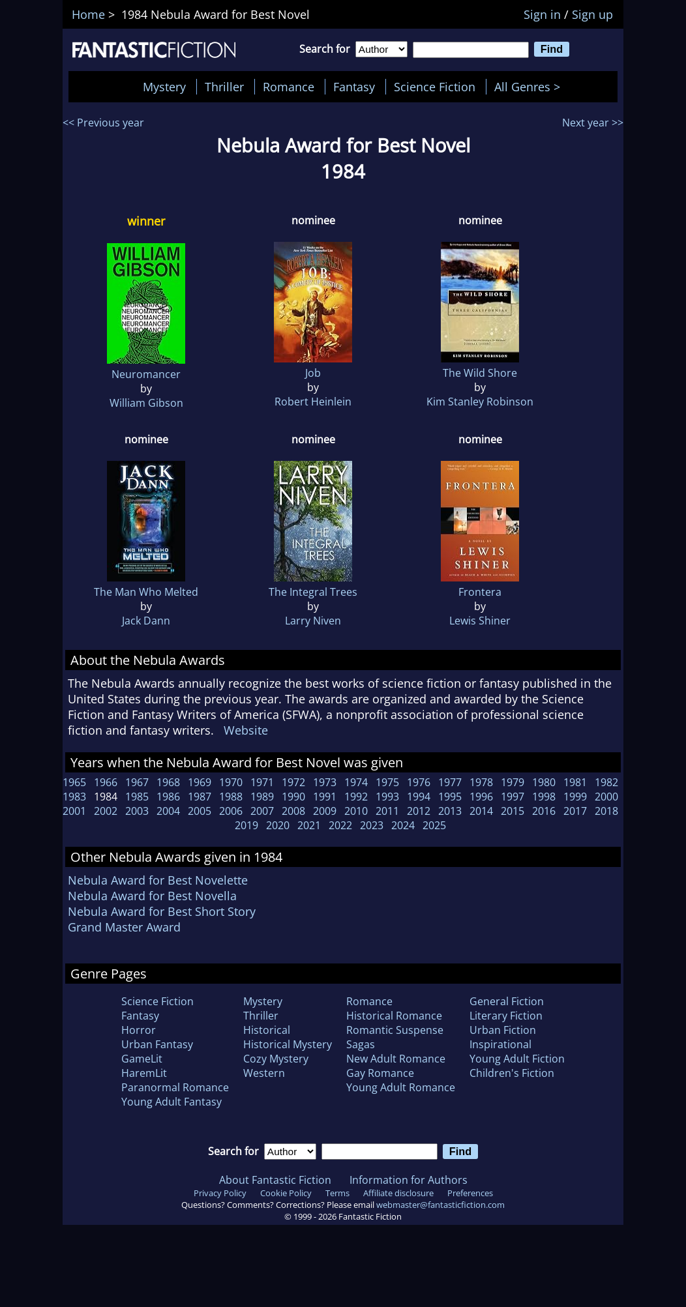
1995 (450, 796)
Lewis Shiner (480, 620)
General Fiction (507, 1001)
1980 (544, 782)
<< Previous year (103, 122)
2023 (371, 825)
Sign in (542, 14)
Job (313, 373)
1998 (544, 796)
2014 (481, 811)
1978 (481, 782)
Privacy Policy (220, 1193)
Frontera (479, 592)
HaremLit (144, 1073)
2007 (262, 811)
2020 (278, 825)
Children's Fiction (512, 1073)
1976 (418, 782)
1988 (231, 796)
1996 (481, 796)
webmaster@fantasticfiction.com (440, 1205)
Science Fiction (434, 87)
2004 (168, 811)
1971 (262, 782)
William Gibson (146, 403)
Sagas (360, 1044)
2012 (418, 811)
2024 (403, 825)
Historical (266, 1030)
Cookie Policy (286, 1193)
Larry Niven (313, 620)
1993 (387, 796)
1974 (356, 782)
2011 (387, 811)
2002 (105, 811)
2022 (340, 825)
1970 (231, 782)
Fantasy (354, 87)
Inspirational (500, 1044)
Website (246, 730)
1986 (168, 796)
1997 (512, 796)
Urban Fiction (503, 1030)
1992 (356, 796)
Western (264, 1073)
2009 (324, 811)
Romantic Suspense (394, 1030)
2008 (293, 811)
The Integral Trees (313, 592)
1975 (387, 782)
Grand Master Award (124, 927)
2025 (434, 825)
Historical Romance (394, 1015)
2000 (606, 796)
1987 (199, 796)
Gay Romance (380, 1073)
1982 (606, 782)
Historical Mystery (287, 1044)
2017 (575, 811)
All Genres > (530, 87)
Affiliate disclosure (398, 1193)
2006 (231, 811)
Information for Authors (409, 1180)
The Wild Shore (480, 373)
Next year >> (592, 122)
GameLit (141, 1058)
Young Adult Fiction (517, 1058)
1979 (512, 782)
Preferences (470, 1193)
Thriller (224, 87)
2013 (450, 811)
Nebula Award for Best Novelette (158, 880)
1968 (168, 782)
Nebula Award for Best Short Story (162, 911)
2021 (309, 825)
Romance (288, 87)
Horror (138, 1030)
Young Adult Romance (400, 1087)
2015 (512, 811)
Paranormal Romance (175, 1087)
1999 (575, 796)
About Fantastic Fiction (275, 1180)
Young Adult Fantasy (171, 1101)
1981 (575, 782)
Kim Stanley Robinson (479, 401)
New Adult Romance (395, 1058)
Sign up (592, 14)
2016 (544, 811)
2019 (246, 825)
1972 (293, 782)
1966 (105, 782)
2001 (74, 811)
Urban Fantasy (157, 1044)
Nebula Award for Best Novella (152, 895)
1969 (199, 782)
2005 (199, 811)
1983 (74, 796)
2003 (137, 811)
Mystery (164, 87)
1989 (262, 796)
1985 (137, 796)
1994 (418, 796)
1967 (137, 782)
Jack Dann (146, 620)
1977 (450, 782)
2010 (356, 811)
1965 (74, 782)
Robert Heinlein (313, 401)
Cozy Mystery (275, 1058)
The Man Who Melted (146, 592)
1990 (293, 796)
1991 (324, 796)
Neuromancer (146, 374)
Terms (337, 1193)
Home (88, 14)
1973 (324, 782)
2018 (606, 811)
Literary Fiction (506, 1015)
